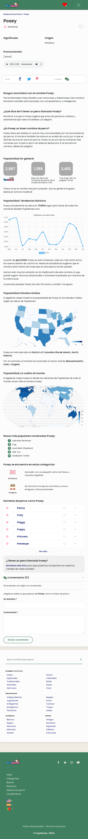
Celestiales (51, 678)
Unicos (49, 675)
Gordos (10, 732)
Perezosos (11, 710)
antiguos (13, 489)
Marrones (11, 726)
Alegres (49, 697)
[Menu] (78, 5)
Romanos (50, 723)
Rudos (49, 684)
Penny (21, 508)
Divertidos (11, 684)
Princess (22, 536)
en (9, 800)
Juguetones (12, 700)
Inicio (9, 774)
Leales (49, 710)
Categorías (13, 778)
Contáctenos (14, 793)
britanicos (12, 475)
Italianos (50, 729)
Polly (20, 515)
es (9, 804)
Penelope (23, 543)
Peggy (21, 522)
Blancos (10, 719)
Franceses (51, 732)
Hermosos (11, 688)
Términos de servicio (55, 826)
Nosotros (11, 786)
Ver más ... (44, 551)
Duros (49, 700)
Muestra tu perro (16, 790)
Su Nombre (10, 599)
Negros (10, 723)
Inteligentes (12, 703)
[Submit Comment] (18, 640)
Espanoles (51, 726)
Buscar (10, 782)
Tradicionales (13, 681)
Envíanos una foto (16, 565)
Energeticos (12, 707)
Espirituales (12, 678)
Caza (48, 688)
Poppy (21, 529)
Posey (26, 14)
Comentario (10, 612)
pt (9, 809)
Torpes (49, 707)
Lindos (10, 675)
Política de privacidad (33, 826)
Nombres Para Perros (12, 14)
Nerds (49, 681)
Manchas (11, 729)
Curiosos (50, 703)
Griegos (50, 719)
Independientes (14, 697)
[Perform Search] (81, 659)
